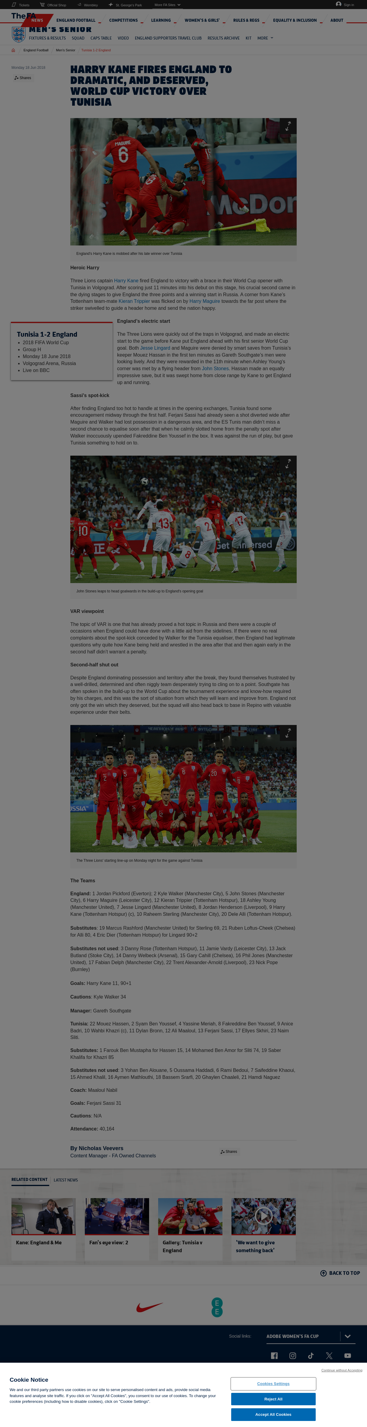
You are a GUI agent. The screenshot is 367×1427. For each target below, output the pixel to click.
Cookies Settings (273, 1383)
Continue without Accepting (341, 1370)
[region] (183, 1395)
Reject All (273, 1399)
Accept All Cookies (273, 1414)
